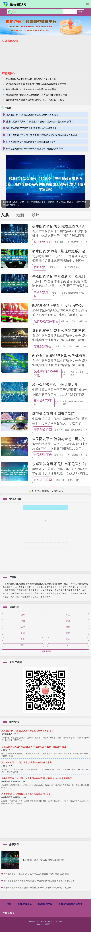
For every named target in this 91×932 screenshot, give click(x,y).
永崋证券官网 (43, 480)
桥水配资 (40, 267)
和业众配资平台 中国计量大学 (55, 385)
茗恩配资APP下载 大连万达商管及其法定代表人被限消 (32, 115)
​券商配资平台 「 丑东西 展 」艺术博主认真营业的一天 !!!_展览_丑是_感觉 (36, 874)
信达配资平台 (43, 346)
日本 (68, 639)
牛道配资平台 (41, 294)
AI (68, 645)
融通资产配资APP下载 (46, 373)
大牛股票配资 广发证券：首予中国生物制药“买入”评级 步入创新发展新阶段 (41, 135)
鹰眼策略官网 (43, 429)
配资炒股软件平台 (46, 321)
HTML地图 (57, 921)
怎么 (68, 621)
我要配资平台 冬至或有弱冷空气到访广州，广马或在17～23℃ (35, 100)
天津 (23, 627)
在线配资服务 (25, 904)
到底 (23, 633)
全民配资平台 (43, 455)
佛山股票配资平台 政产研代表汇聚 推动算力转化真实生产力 (34, 148)
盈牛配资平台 (43, 242)
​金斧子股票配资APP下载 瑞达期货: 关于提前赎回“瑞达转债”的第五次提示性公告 (39, 880)
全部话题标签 (45, 651)
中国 (68, 615)
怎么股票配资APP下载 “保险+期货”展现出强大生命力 (31, 79)
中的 (23, 621)
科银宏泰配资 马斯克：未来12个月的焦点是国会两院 (42, 860)
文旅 (68, 627)
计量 (23, 639)
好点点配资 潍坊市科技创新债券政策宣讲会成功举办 (31, 142)
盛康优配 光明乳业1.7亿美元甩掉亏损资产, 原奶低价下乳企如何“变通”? (39, 121)
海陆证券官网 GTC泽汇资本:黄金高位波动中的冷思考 (31, 89)
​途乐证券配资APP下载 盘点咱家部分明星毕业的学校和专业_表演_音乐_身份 (37, 887)
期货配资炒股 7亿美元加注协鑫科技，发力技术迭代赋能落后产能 (36, 94)
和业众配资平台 (43, 402)
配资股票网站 (45, 904)
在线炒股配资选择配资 (71, 904)
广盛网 (8, 904)
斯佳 (68, 633)
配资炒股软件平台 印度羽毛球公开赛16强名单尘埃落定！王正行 (36, 84)
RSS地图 (49, 921)
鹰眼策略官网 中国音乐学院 (53, 414)
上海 (23, 615)
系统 (23, 645)
